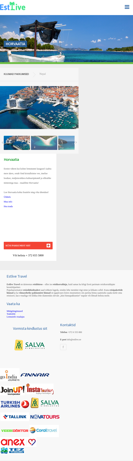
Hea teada (8, 206)
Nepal (42, 74)
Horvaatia (15, 44)
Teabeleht (11, 314)
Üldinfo (7, 197)
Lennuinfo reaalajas (15, 316)
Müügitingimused (15, 311)
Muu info (8, 201)
